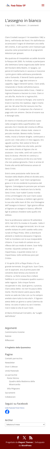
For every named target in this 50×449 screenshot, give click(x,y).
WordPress (26, 445)
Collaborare (10, 397)
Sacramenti (10, 392)
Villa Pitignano (13, 388)
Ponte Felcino (13, 378)
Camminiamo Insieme (15, 332)
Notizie (8, 336)
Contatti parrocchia (13, 358)
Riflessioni (21, 25)
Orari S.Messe (11, 366)
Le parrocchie (11, 375)
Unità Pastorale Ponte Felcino (15, 408)
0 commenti (33, 25)
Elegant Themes (25, 442)
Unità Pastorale (12, 370)
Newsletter (10, 362)
